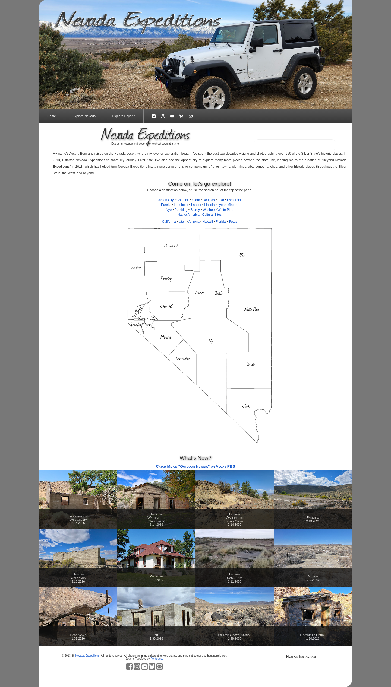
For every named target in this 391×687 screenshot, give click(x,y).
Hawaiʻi (208, 222)
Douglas (209, 200)
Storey (195, 210)
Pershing (181, 210)
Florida (221, 222)
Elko (221, 200)
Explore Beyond (123, 116)
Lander (196, 205)
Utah (182, 222)
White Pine (225, 210)
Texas (233, 222)
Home (51, 116)
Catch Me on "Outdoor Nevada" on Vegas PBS (195, 466)
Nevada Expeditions (87, 655)
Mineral (233, 205)
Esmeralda (234, 200)
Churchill (182, 200)
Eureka (166, 205)
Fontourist (157, 658)
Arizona (194, 222)
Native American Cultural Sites (200, 215)
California (169, 222)
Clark (196, 200)
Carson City (165, 200)
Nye (169, 210)
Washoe (209, 210)
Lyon (221, 205)
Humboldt (181, 205)
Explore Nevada (84, 116)
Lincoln (209, 205)
